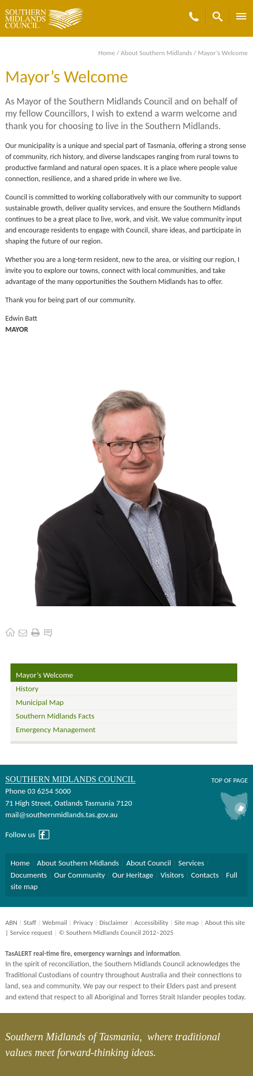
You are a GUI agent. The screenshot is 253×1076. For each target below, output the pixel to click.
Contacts (205, 875)
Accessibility (151, 922)
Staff (30, 922)
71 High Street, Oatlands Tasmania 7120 (68, 803)
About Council (148, 863)
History (27, 688)
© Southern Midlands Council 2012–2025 (116, 932)
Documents (28, 875)
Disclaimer (113, 922)
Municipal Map (40, 702)
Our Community (79, 875)
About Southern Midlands (156, 53)
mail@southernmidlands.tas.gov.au (61, 814)
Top (216, 780)
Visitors (172, 875)
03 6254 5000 (49, 791)
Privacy (83, 922)
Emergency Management (56, 729)
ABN (11, 922)
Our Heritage (132, 875)
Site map (186, 922)
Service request (31, 932)
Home (106, 53)
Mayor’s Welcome (44, 675)
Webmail (55, 922)
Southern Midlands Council (70, 779)
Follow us (20, 834)
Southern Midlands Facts (55, 716)
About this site (225, 922)
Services (191, 863)
